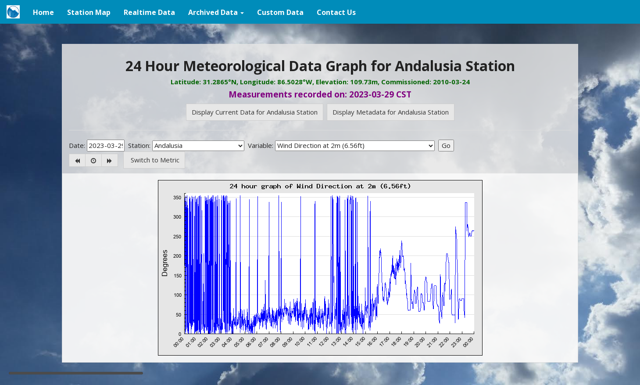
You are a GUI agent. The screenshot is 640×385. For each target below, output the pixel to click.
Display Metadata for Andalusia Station (391, 112)
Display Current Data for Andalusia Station (255, 112)
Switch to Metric (154, 159)
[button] (216, 12)
